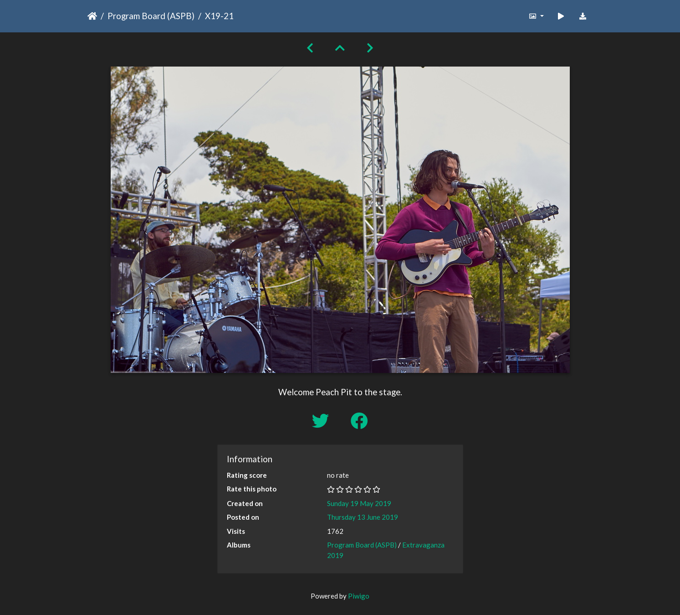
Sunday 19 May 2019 (359, 503)
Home (92, 16)
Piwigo (358, 596)
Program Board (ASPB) (150, 15)
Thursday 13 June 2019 (362, 517)
